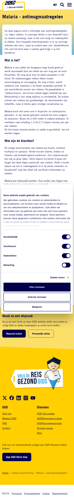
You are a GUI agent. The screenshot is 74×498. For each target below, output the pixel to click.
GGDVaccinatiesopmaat (49, 423)
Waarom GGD (9, 418)
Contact (6, 428)
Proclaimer (17, 493)
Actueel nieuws (45, 428)
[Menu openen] (69, 4)
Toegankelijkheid (59, 493)
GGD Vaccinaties (46, 413)
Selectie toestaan (37, 297)
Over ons (6, 413)
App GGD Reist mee (16, 457)
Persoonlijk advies (41, 333)
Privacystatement (32, 493)
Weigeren (37, 307)
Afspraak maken (14, 333)
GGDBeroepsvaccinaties (49, 418)
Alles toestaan (37, 287)
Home (5, 472)
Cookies (46, 493)
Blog (39, 433)
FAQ (4, 423)
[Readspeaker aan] (55, 5)
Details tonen (57, 277)
